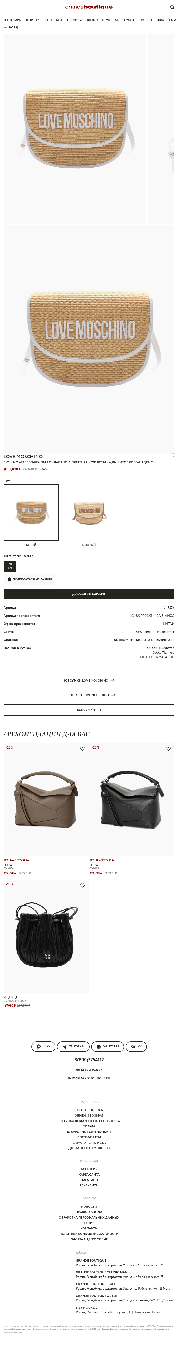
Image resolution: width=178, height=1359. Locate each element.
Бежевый (89, 515)
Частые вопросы (89, 1110)
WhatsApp (107, 1046)
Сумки (76, 20)
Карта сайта (89, 1175)
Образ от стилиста (89, 1143)
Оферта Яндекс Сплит (89, 1239)
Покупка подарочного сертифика (89, 1121)
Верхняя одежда (151, 20)
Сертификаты (89, 1137)
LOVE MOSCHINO (23, 456)
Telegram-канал (89, 1071)
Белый (31, 515)
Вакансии (89, 1169)
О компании (89, 1160)
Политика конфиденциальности (89, 1234)
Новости (89, 1207)
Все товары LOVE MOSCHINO (89, 695)
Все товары (12, 20)
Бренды (62, 20)
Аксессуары (124, 20)
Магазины (89, 1180)
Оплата (89, 1126)
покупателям (89, 1101)
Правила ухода (89, 1212)
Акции (89, 1223)
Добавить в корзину (89, 594)
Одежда (91, 20)
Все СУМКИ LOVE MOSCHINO (89, 680)
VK (136, 1046)
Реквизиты (89, 1185)
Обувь (106, 20)
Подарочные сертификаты (89, 1132)
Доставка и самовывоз (89, 1148)
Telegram (73, 1046)
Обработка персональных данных (89, 1217)
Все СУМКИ (89, 710)
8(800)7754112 (89, 1060)
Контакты (89, 1228)
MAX (43, 1046)
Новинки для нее (39, 20)
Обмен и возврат (89, 1115)
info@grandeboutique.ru (89, 1078)
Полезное (89, 1197)
